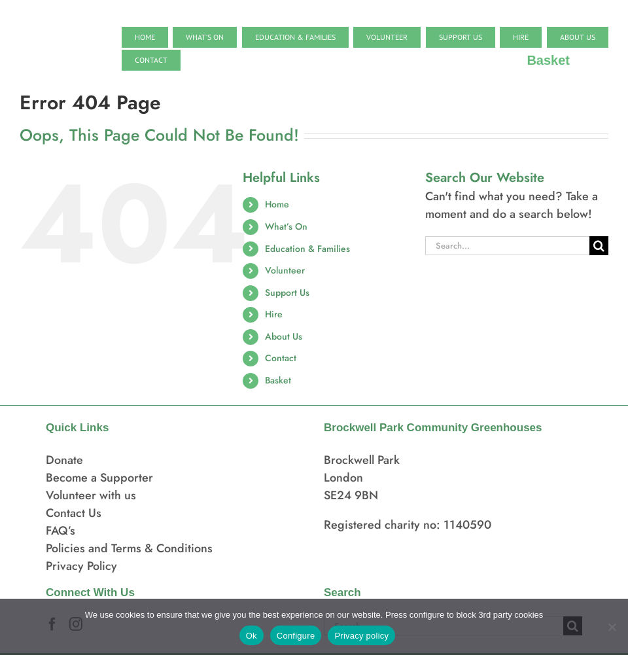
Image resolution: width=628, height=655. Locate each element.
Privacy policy (361, 636)
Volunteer (285, 270)
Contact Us (73, 513)
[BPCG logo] (59, 25)
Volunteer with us (91, 495)
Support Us (287, 292)
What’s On (286, 226)
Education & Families (307, 248)
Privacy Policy (81, 566)
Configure (296, 636)
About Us (283, 336)
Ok (251, 636)
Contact (280, 357)
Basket (278, 380)
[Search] (598, 245)
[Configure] (611, 626)
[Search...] (507, 245)
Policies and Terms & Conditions (129, 548)
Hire (274, 314)
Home (277, 204)
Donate (64, 460)
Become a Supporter (99, 477)
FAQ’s (60, 530)
